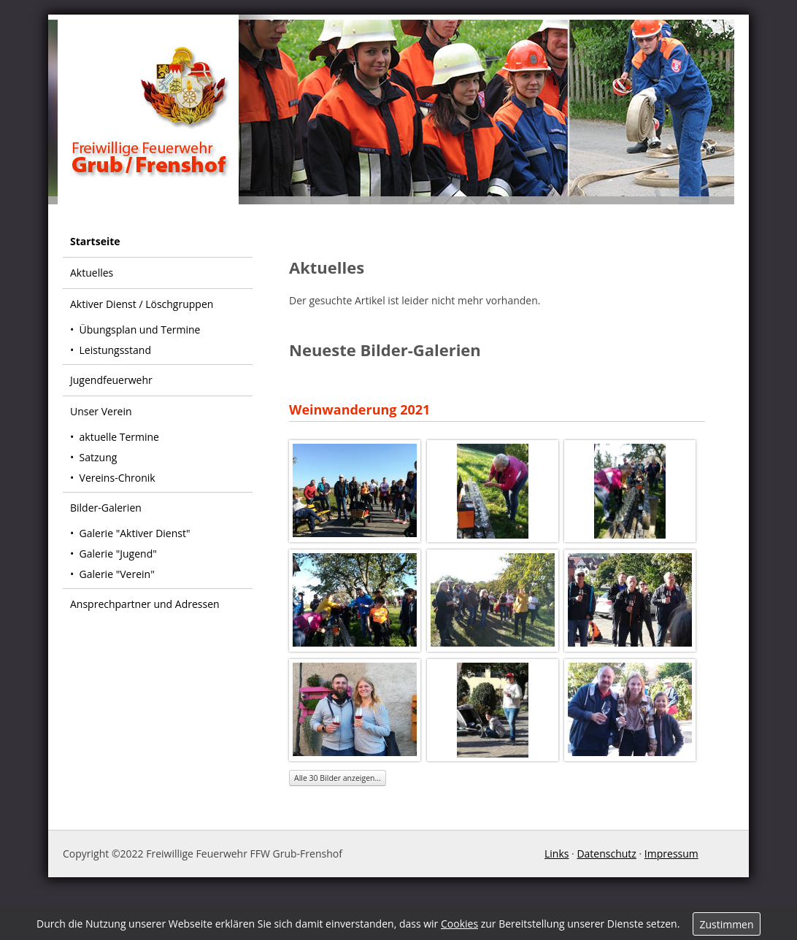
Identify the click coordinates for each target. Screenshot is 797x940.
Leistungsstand (115, 350)
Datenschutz (606, 853)
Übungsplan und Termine (140, 329)
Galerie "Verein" (117, 574)
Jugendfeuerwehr (111, 380)
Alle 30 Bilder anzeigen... (337, 778)
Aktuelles (91, 273)
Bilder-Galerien (106, 508)
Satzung (99, 457)
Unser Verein (101, 411)
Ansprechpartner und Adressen (145, 604)
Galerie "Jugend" (118, 553)
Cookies (459, 924)
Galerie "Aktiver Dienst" (135, 533)
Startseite (95, 241)
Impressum (671, 853)
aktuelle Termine (119, 437)
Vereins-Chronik (117, 478)
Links (556, 853)
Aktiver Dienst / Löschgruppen (141, 304)
